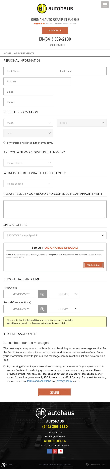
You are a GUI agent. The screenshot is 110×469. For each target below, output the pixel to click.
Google (55, 450)
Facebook (49, 450)
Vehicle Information (20, 112)
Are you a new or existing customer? (34, 152)
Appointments (24, 53)
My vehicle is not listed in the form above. (30, 142)
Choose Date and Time (21, 279)
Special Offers (15, 224)
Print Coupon (93, 265)
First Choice (10, 287)
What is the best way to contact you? (34, 173)
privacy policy (64, 381)
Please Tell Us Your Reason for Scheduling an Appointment (52, 193)
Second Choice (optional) (17, 302)
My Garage (55, 30)
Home (7, 53)
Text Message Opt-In (20, 334)
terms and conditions (39, 381)
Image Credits (7, 465)
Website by (95, 464)
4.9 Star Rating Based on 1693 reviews (61, 23)
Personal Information (22, 60)
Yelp (61, 450)
